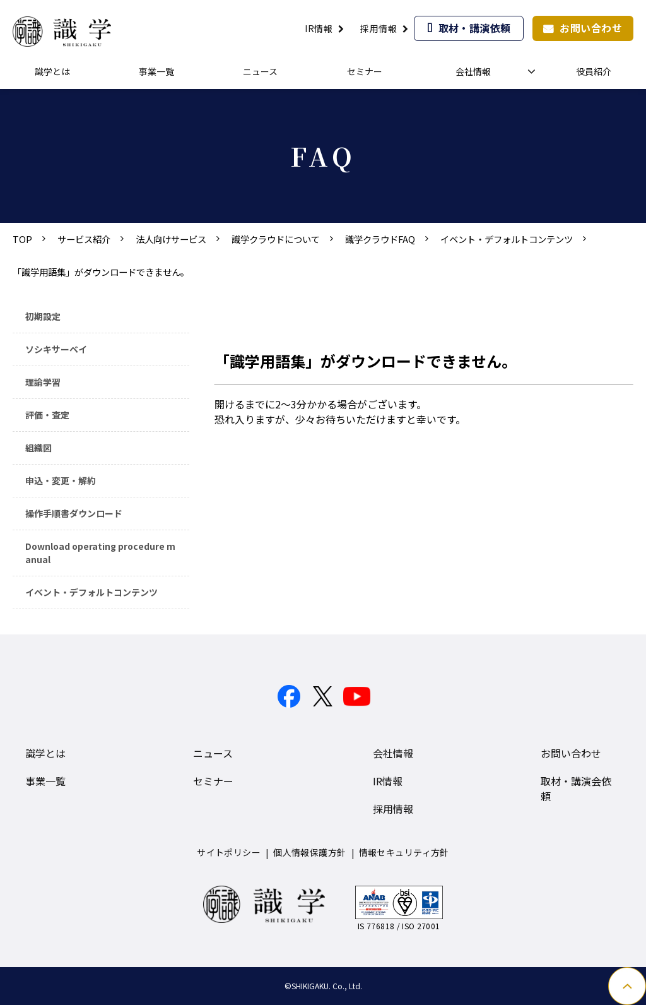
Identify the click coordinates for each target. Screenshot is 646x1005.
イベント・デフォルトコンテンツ (506, 239)
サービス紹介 (83, 239)
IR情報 (318, 28)
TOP (22, 239)
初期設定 (43, 316)
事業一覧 (156, 71)
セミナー (364, 71)
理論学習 (43, 382)
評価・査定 (47, 414)
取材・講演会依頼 (576, 788)
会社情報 (473, 71)
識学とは (52, 71)
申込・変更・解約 (60, 480)
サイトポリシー (229, 852)
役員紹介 (593, 71)
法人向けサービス (171, 239)
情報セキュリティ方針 (404, 852)
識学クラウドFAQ (380, 239)
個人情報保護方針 (309, 852)
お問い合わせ (591, 27)
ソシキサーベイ (56, 349)
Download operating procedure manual (100, 553)
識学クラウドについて (276, 239)
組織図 (38, 447)
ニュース (260, 71)
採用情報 (378, 28)
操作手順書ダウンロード (73, 513)
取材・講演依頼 (474, 27)
